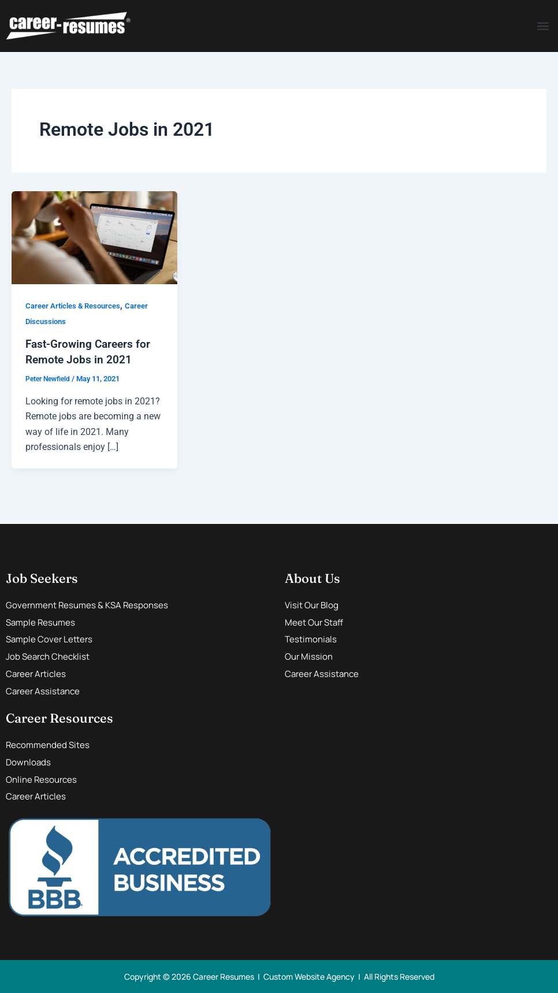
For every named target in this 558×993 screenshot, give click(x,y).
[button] (542, 26)
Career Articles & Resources (76, 305)
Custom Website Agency (309, 975)
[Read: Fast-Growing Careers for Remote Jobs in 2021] (94, 237)
